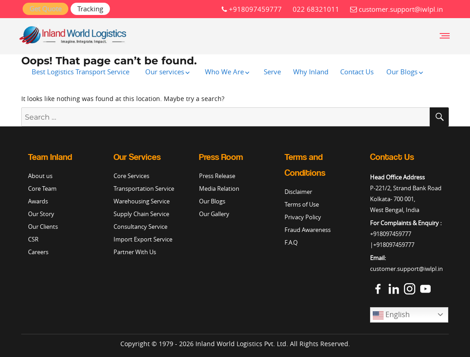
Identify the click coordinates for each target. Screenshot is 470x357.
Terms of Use (302, 204)
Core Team (42, 188)
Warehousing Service (142, 201)
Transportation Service (144, 188)
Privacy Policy (303, 217)
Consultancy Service (140, 226)
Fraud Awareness (308, 230)
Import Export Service (143, 239)
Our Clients (43, 226)
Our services (164, 71)
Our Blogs (402, 71)
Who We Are (224, 71)
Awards (38, 201)
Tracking (90, 8)
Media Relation (219, 188)
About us (40, 176)
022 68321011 (316, 9)
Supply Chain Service (141, 214)
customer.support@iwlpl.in (396, 9)
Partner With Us (135, 252)
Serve (272, 71)
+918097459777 (252, 9)
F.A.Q (291, 242)
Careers (38, 252)
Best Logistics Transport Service (80, 71)
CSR (33, 239)
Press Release (217, 176)
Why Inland (310, 71)
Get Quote (45, 8)
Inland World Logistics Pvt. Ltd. (241, 343)
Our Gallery (214, 214)
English (391, 315)
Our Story (41, 214)
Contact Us (357, 71)
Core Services (131, 176)
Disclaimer (298, 192)
